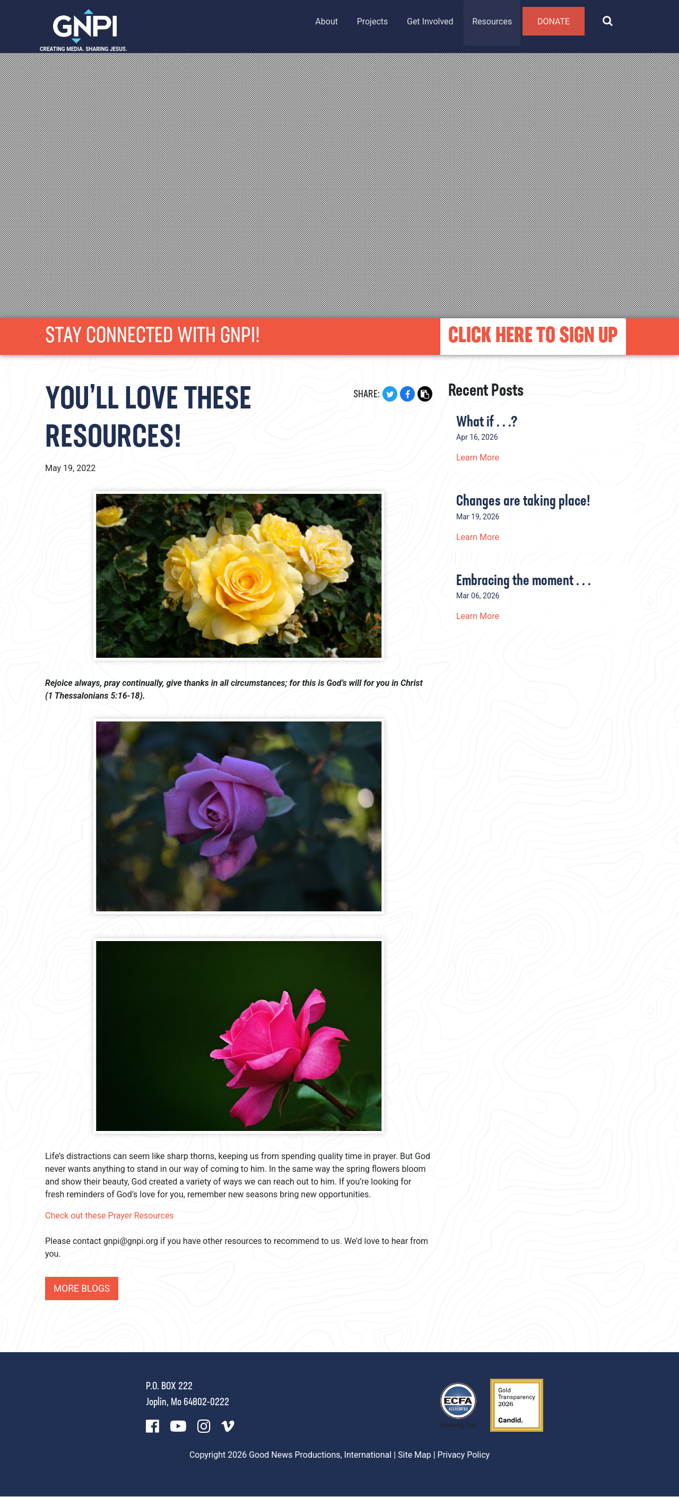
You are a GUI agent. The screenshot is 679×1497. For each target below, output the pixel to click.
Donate (552, 26)
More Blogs (83, 1288)
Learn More (477, 457)
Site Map (414, 1455)
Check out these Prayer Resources (109, 1216)
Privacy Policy (464, 1455)
